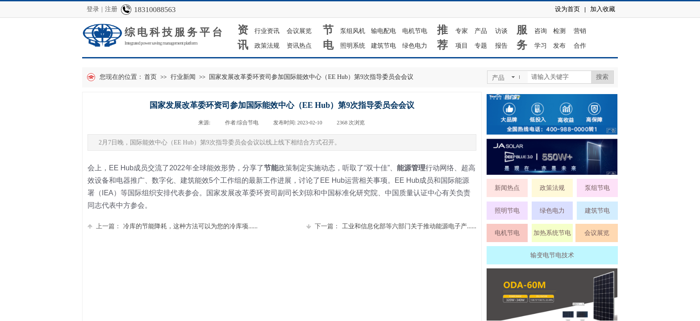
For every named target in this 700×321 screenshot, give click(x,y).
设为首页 (567, 9)
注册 (111, 9)
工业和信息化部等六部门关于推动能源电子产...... (391, 226)
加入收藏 (602, 9)
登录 (93, 9)
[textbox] (559, 77)
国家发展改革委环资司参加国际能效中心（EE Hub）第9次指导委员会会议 (311, 77)
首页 (150, 77)
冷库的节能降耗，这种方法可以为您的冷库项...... (173, 226)
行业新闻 (183, 77)
